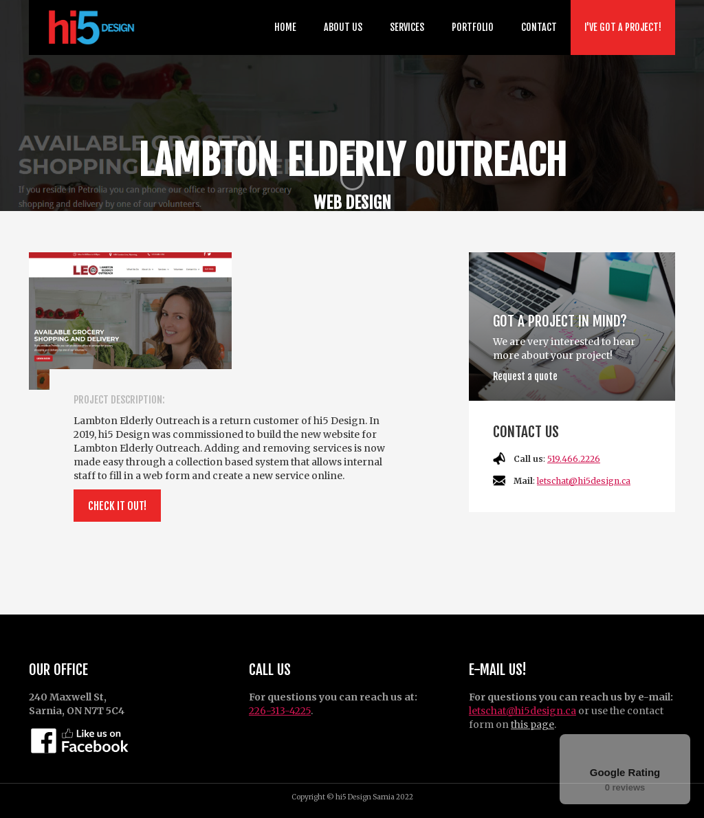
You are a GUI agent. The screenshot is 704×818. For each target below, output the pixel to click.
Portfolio (473, 27)
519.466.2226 (573, 459)
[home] (89, 27)
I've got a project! (622, 27)
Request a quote (525, 376)
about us (343, 27)
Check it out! (117, 506)
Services (407, 27)
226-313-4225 (280, 711)
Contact (539, 27)
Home (285, 27)
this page (532, 724)
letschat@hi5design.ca (583, 481)
